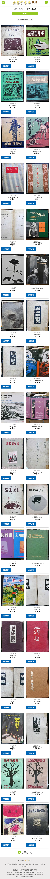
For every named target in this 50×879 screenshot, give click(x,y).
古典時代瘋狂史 (37, 243)
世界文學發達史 (37, 701)
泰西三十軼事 (13, 105)
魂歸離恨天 (37, 334)
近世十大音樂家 (37, 197)
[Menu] (3, 3)
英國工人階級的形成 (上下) (37, 380)
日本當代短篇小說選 (13, 197)
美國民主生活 (13, 60)
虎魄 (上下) (13, 701)
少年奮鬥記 (37, 60)
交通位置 (42, 864)
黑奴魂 (37, 105)
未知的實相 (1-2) (12, 564)
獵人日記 (12, 380)
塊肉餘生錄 (13, 655)
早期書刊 (22, 9)
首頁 (15, 9)
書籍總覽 (15, 864)
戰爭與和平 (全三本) (37, 426)
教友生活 (12, 518)
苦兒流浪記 (13, 472)
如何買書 (21, 864)
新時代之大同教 (37, 472)
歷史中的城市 (13, 426)
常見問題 (35, 864)
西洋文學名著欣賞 (37, 518)
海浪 (12, 334)
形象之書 (12, 793)
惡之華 (13, 289)
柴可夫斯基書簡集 (37, 839)
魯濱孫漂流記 (37, 151)
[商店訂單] (25, 19)
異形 (12, 747)
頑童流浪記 (13, 151)
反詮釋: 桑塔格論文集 (37, 289)
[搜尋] (46, 3)
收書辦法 (28, 864)
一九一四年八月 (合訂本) (37, 564)
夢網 (12, 839)
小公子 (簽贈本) (12, 609)
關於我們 (8, 864)
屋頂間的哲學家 (37, 747)
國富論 (13, 243)
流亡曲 (37, 655)
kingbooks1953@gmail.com (20, 872)
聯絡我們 (25, 866)
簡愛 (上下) (37, 609)
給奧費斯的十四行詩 (37, 793)
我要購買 (6, 66)
